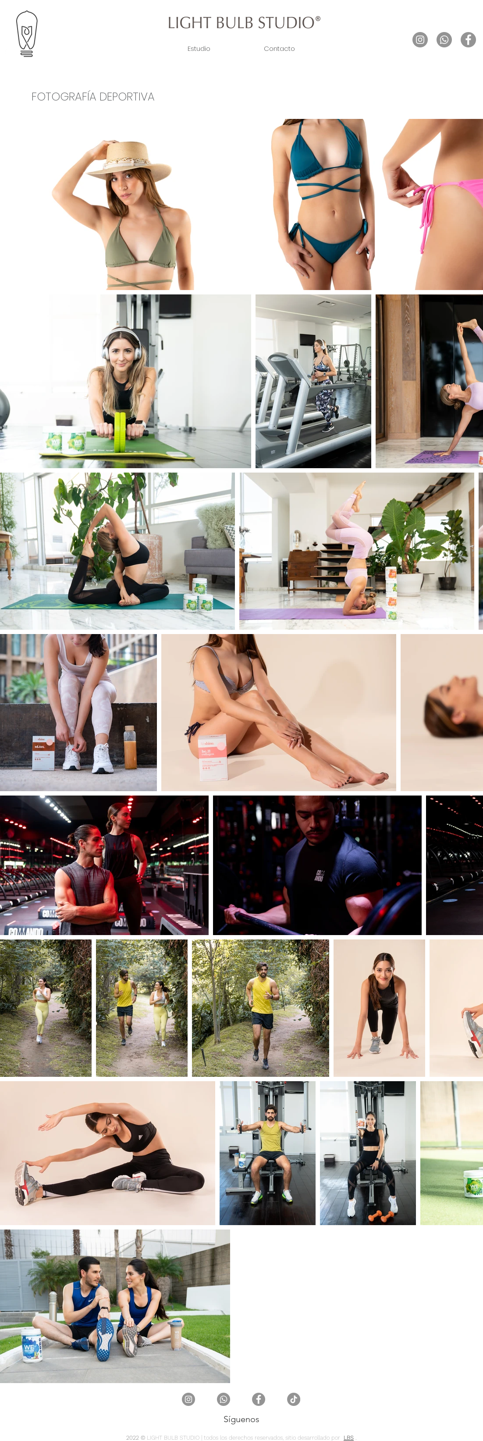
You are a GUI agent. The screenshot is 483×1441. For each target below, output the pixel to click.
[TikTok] (293, 1399)
